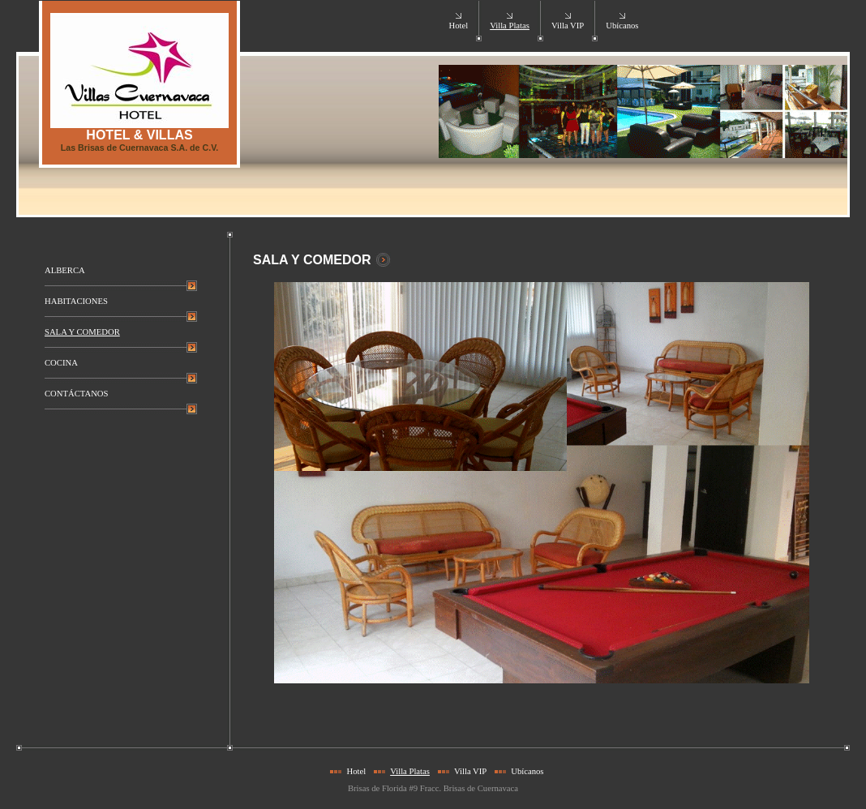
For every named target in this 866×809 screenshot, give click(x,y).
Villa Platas (509, 25)
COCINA (61, 362)
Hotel (458, 25)
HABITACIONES (76, 301)
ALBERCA (65, 270)
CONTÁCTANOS (76, 393)
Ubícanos (622, 25)
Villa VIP (567, 25)
